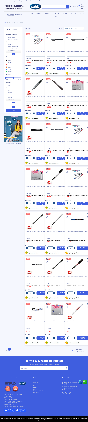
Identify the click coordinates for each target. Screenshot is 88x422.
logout (21, 0)
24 (28, 352)
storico (34, 0)
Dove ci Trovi (36, 384)
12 (44, 349)
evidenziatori (11, 37)
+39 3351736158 (8, 406)
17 (62, 349)
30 (51, 352)
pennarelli (10, 44)
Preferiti (35, 387)
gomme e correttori (13, 39)
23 (24, 352)
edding (10, 97)
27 (40, 352)
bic (8, 90)
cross (9, 95)
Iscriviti (82, 13)
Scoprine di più (43, 420)
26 (36, 352)
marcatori (10, 42)
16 (58, 349)
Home (31, 13)
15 (55, 349)
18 (66, 349)
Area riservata (36, 392)
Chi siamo (35, 382)
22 (21, 352)
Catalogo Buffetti (38, 14)
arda (9, 85)
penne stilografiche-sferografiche (13, 49)
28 (44, 352)
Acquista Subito (42, 68)
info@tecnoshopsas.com (10, 404)
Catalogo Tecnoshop (47, 14)
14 (51, 349)
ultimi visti (42, 0)
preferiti (28, 0)
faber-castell (11, 99)
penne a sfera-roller (13, 46)
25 (32, 352)
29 (48, 352)
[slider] (6, 78)
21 (17, 352)
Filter (13, 110)
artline (9, 88)
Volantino (73, 13)
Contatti (65, 13)
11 (40, 349)
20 (13, 352)
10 (37, 349)
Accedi (35, 385)
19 (9, 352)
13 (47, 349)
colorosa (10, 92)
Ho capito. (49, 420)
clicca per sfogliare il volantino (13, 130)
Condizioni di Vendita (38, 390)
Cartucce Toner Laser (56, 15)
